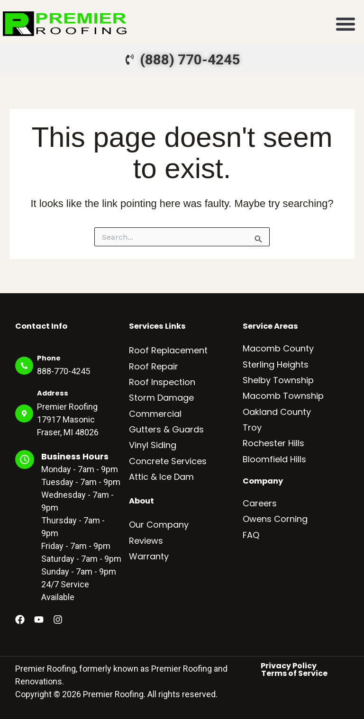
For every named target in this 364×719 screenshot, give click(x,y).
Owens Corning (275, 519)
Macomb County (278, 348)
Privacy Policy (289, 666)
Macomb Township (283, 396)
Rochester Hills (273, 443)
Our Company (159, 524)
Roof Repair (153, 366)
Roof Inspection (162, 382)
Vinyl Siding (152, 445)
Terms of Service (294, 673)
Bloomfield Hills (274, 459)
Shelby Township (278, 380)
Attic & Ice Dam (161, 477)
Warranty (149, 556)
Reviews (146, 541)
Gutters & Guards (166, 429)
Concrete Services (168, 461)
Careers (260, 503)
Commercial (155, 414)
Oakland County (277, 412)
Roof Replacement (168, 350)
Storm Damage (161, 398)
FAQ (251, 535)
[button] (345, 23)
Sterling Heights (276, 364)
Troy (252, 427)
